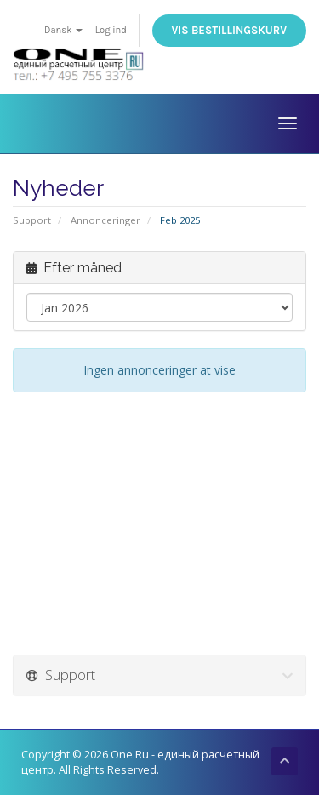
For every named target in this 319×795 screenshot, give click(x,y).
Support (32, 220)
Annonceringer (105, 220)
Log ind (111, 30)
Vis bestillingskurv (229, 30)
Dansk (63, 30)
